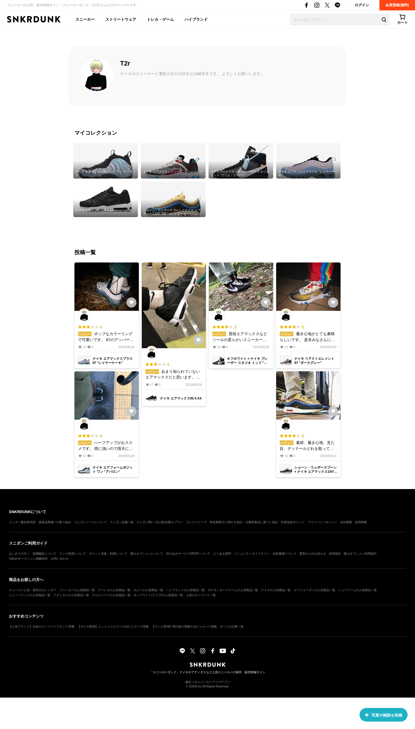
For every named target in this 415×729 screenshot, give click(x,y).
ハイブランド (196, 19)
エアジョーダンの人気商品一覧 (314, 590)
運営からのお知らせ (312, 553)
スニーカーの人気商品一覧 (77, 590)
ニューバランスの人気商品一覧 (29, 595)
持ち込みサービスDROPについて (188, 553)
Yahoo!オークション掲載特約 (28, 558)
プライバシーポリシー (322, 522)
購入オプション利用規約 (360, 553)
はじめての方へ (19, 553)
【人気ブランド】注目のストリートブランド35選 (41, 626)
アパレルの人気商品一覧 (114, 590)
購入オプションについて (147, 553)
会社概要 (346, 522)
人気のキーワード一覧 (201, 595)
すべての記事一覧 (232, 626)
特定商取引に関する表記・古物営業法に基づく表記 (244, 522)
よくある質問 (222, 553)
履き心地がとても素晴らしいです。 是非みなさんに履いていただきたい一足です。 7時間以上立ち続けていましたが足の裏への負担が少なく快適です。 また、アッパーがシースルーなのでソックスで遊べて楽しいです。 (308, 333)
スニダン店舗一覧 (121, 522)
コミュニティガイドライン (252, 553)
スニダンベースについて (90, 522)
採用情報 (361, 522)
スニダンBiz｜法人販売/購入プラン (159, 522)
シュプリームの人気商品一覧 (357, 590)
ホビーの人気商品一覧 (148, 590)
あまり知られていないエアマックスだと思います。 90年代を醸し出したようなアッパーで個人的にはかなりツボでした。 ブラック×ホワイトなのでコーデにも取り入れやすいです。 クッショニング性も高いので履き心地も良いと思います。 (173, 370)
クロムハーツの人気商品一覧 (111, 595)
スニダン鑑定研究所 (22, 522)
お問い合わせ (60, 558)
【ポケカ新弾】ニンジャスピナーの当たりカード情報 (113, 626)
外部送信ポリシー (293, 522)
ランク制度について (72, 553)
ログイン (362, 5)
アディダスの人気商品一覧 (71, 595)
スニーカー (85, 19)
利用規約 (335, 553)
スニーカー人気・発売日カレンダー (32, 590)
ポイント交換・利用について (108, 553)
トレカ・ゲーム (160, 19)
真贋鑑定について (44, 553)
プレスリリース (196, 522)
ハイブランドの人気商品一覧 (185, 590)
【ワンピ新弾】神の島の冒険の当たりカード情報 (184, 626)
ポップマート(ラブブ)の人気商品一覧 (158, 595)
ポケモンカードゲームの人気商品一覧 (233, 590)
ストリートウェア (120, 19)
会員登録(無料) (397, 5)
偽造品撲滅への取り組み (55, 522)
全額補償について (284, 553)
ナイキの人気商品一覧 (276, 590)
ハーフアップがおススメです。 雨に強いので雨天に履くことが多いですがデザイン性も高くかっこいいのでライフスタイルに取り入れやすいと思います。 (106, 442)
